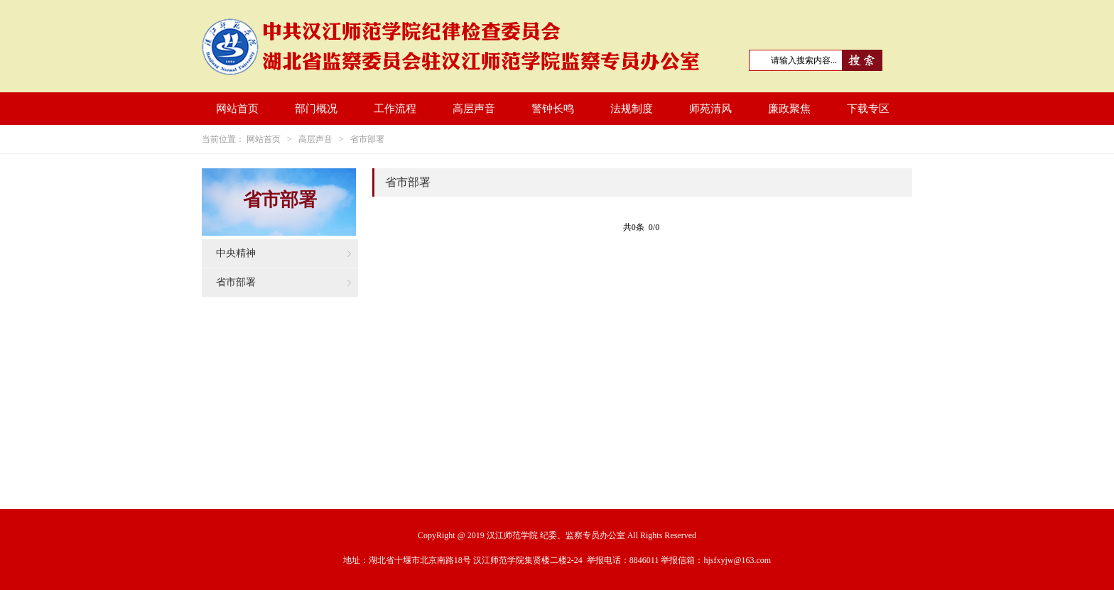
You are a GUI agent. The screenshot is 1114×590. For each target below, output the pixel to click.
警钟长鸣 (552, 108)
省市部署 (367, 139)
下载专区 (868, 108)
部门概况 (316, 108)
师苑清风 (710, 108)
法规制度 (631, 108)
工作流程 (395, 108)
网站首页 (237, 108)
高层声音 (474, 108)
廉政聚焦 (789, 108)
